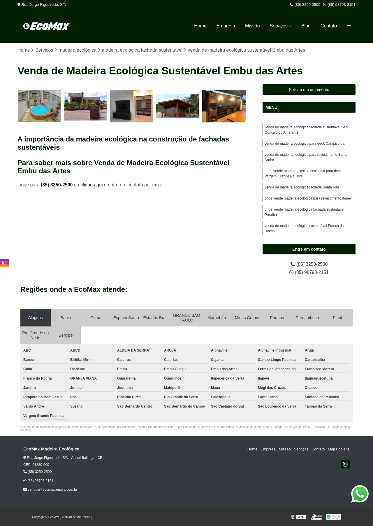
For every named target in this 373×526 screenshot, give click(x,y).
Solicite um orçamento (309, 90)
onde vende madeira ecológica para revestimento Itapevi (309, 199)
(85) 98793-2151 (339, 4)
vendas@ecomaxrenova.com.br (50, 489)
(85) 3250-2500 (305, 4)
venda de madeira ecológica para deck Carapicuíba (304, 144)
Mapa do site (338, 449)
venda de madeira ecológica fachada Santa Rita (302, 188)
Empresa (226, 25)
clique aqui (91, 184)
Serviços (279, 25)
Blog (306, 25)
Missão (252, 25)
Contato (329, 25)
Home (200, 25)
